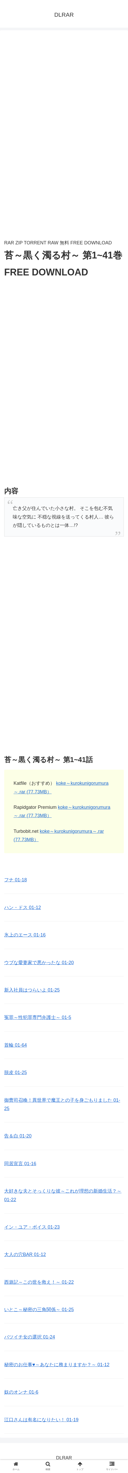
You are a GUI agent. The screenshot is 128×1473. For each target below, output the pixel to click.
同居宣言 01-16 (20, 1163)
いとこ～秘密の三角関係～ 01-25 (39, 1309)
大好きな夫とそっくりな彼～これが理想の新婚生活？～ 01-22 (62, 1195)
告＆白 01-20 (18, 1136)
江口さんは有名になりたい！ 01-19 (41, 1419)
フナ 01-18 (15, 879)
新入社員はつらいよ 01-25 (32, 990)
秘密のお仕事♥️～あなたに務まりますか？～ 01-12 (56, 1364)
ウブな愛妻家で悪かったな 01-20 (39, 962)
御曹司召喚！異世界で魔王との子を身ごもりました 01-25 (62, 1104)
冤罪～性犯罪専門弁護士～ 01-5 (37, 1017)
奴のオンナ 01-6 (21, 1392)
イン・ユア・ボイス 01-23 (32, 1227)
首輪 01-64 (15, 1045)
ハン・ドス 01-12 (22, 907)
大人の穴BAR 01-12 (25, 1254)
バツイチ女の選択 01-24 (29, 1337)
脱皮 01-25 (15, 1072)
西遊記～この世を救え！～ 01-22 (39, 1282)
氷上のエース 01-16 (25, 935)
